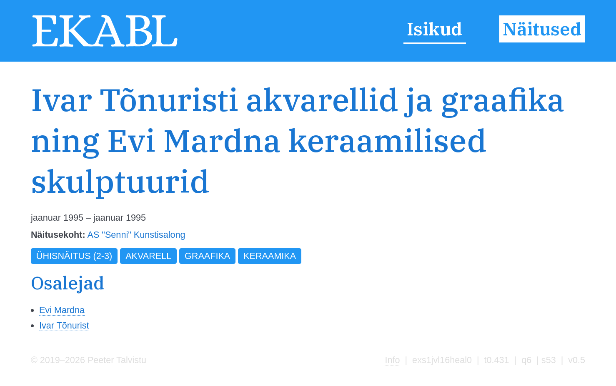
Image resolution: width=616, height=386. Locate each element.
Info (392, 360)
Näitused (542, 28)
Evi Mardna (62, 310)
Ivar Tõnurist (64, 325)
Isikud (434, 28)
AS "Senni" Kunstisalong (136, 234)
